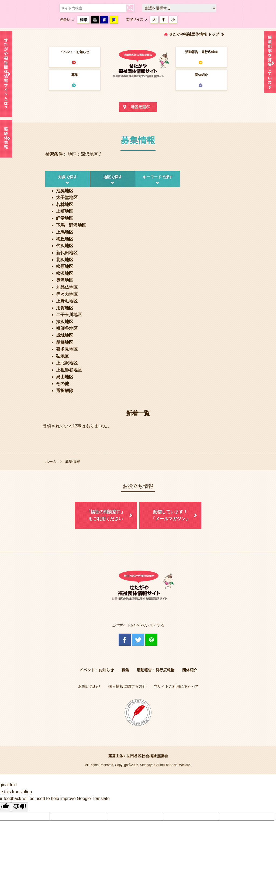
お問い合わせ (89, 686)
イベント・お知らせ (74, 52)
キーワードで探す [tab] (158, 177)
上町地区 (64, 211)
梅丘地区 (64, 239)
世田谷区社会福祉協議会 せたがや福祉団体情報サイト (138, 63)
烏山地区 (64, 377)
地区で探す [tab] (112, 177)
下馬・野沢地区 (71, 225)
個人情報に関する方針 (127, 686)
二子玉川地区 (69, 314)
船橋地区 (64, 342)
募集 (74, 75)
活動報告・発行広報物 (201, 52)
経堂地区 (64, 218)
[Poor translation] (19, 807)
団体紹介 (201, 75)
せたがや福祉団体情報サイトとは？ (6, 74)
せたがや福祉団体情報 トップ (194, 34)
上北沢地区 (67, 363)
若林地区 (64, 204)
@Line (151, 640)
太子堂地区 (67, 197)
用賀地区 (64, 308)
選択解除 (64, 390)
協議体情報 (6, 139)
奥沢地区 (64, 280)
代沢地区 (64, 245)
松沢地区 (64, 273)
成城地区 (64, 335)
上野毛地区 (67, 301)
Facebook (125, 640)
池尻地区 (64, 190)
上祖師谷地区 (69, 370)
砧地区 (62, 356)
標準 (83, 20)
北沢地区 (64, 259)
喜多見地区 (67, 349)
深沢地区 (64, 321)
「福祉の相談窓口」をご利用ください (105, 515)
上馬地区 (64, 232)
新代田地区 (67, 252)
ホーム (51, 461)
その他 (62, 383)
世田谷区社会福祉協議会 (147, 756)
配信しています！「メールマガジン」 (170, 515)
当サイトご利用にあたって (176, 686)
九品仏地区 (67, 287)
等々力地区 (67, 294)
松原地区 (64, 266)
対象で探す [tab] (67, 177)
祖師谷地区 (67, 328)
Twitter (138, 640)
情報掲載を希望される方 (270, 63)
